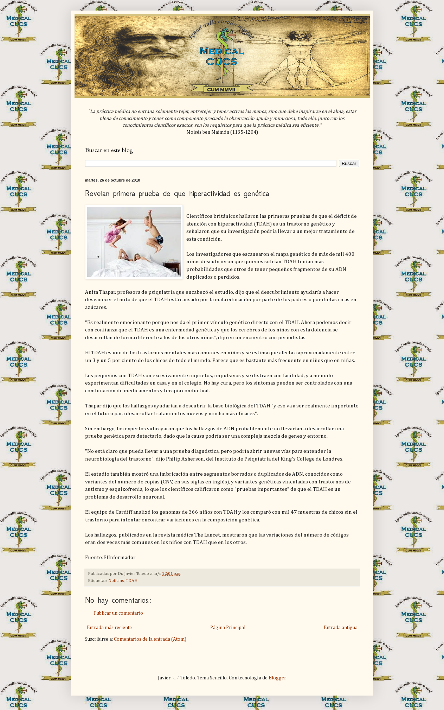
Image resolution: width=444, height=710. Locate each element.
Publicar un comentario (118, 613)
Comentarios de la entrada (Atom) (150, 639)
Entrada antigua (341, 627)
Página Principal (227, 627)
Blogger (277, 678)
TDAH (131, 580)
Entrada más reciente (109, 627)
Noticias (116, 580)
